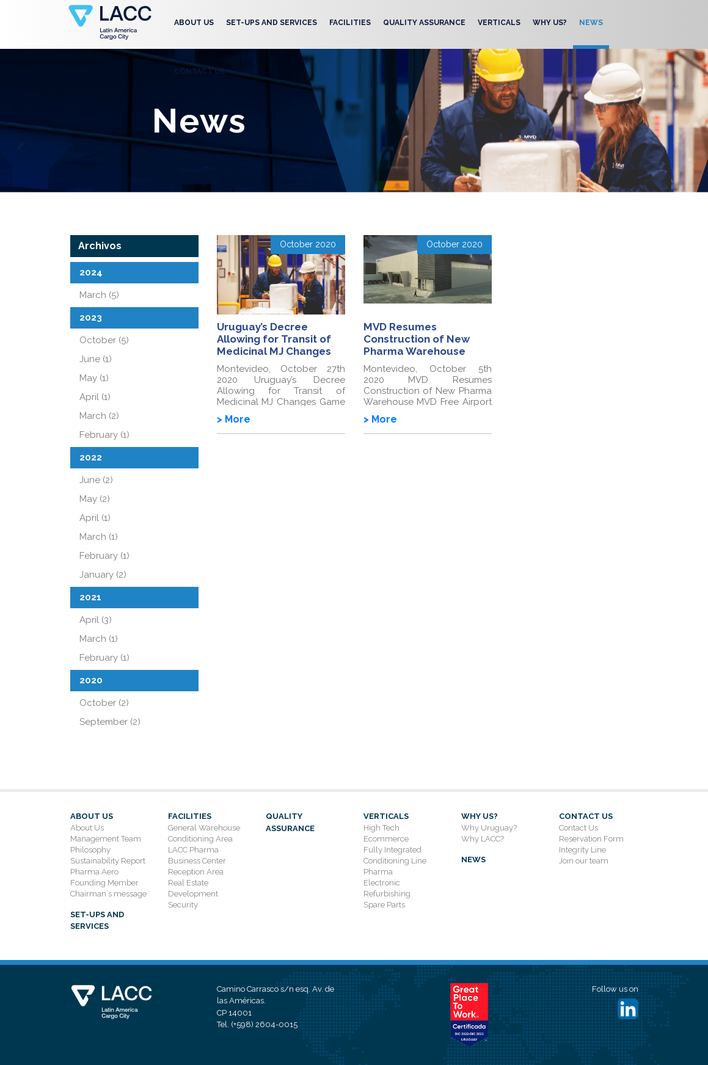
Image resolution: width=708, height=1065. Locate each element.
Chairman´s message (108, 893)
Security (183, 904)
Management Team (105, 838)
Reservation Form (591, 838)
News (591, 22)
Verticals (499, 22)
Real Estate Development (193, 888)
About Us (194, 22)
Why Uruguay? (489, 827)
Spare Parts (384, 904)
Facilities (350, 22)
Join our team (583, 860)
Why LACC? (482, 838)
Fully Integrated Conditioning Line (394, 855)
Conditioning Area (200, 838)
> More (233, 419)
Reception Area (196, 871)
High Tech (381, 827)
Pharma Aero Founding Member (104, 877)
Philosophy (90, 849)
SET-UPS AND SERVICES (271, 22)
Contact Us (199, 71)
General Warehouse (204, 827)
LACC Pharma (193, 849)
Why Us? (550, 22)
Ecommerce (386, 838)
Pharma (378, 871)
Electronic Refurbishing (387, 888)
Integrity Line (582, 849)
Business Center (197, 860)
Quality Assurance (424, 22)
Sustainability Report (107, 860)
